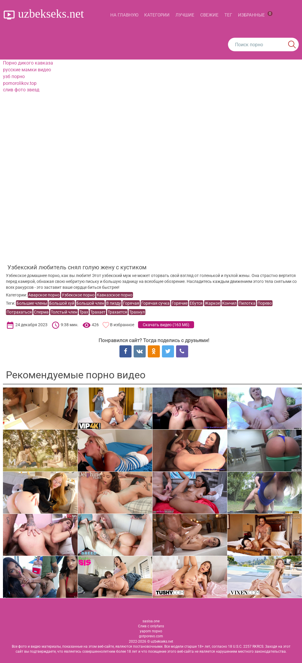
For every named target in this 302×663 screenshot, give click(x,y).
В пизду (113, 303)
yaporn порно (151, 631)
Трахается (117, 312)
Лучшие (184, 15)
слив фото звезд (21, 90)
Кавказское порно (114, 295)
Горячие (180, 303)
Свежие (209, 15)
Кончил (229, 303)
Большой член (90, 303)
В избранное (122, 324)
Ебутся (196, 303)
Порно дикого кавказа (28, 63)
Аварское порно (44, 295)
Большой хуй (61, 303)
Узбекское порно (78, 295)
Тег (228, 15)
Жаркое (212, 303)
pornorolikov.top (20, 83)
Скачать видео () (166, 324)
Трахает (98, 312)
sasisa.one (151, 621)
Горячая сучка (155, 303)
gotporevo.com (151, 636)
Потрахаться (19, 312)
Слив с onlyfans (151, 626)
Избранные (255, 14)
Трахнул (137, 312)
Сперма (41, 312)
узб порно (14, 76)
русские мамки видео (27, 69)
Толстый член (64, 312)
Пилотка (247, 303)
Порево (264, 303)
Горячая (131, 303)
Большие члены (32, 303)
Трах (83, 312)
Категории (157, 15)
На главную (124, 15)
